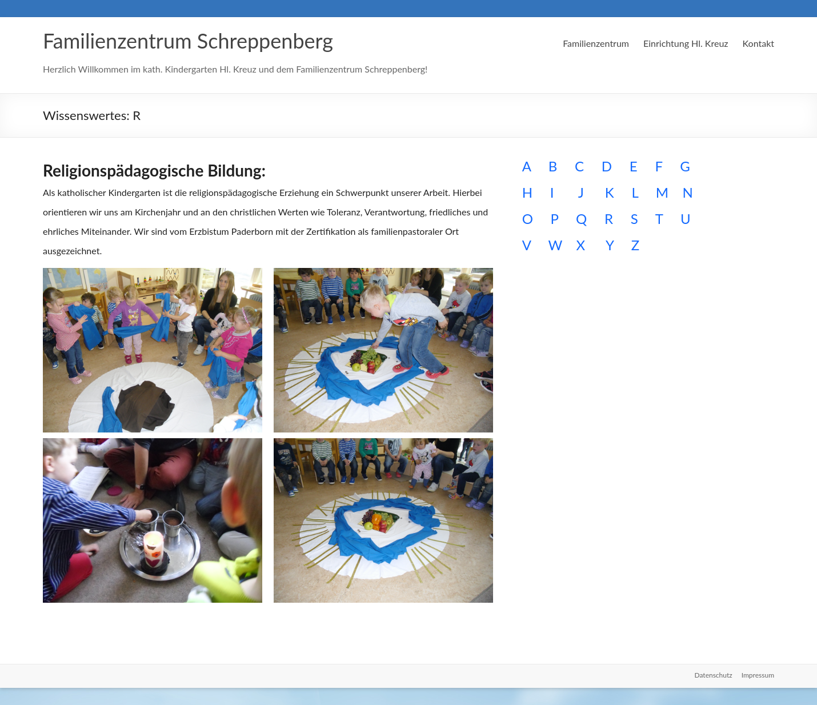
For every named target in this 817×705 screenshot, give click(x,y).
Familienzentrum (596, 43)
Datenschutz (713, 675)
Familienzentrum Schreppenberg (188, 40)
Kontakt (758, 43)
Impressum (758, 675)
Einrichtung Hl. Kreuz (685, 43)
